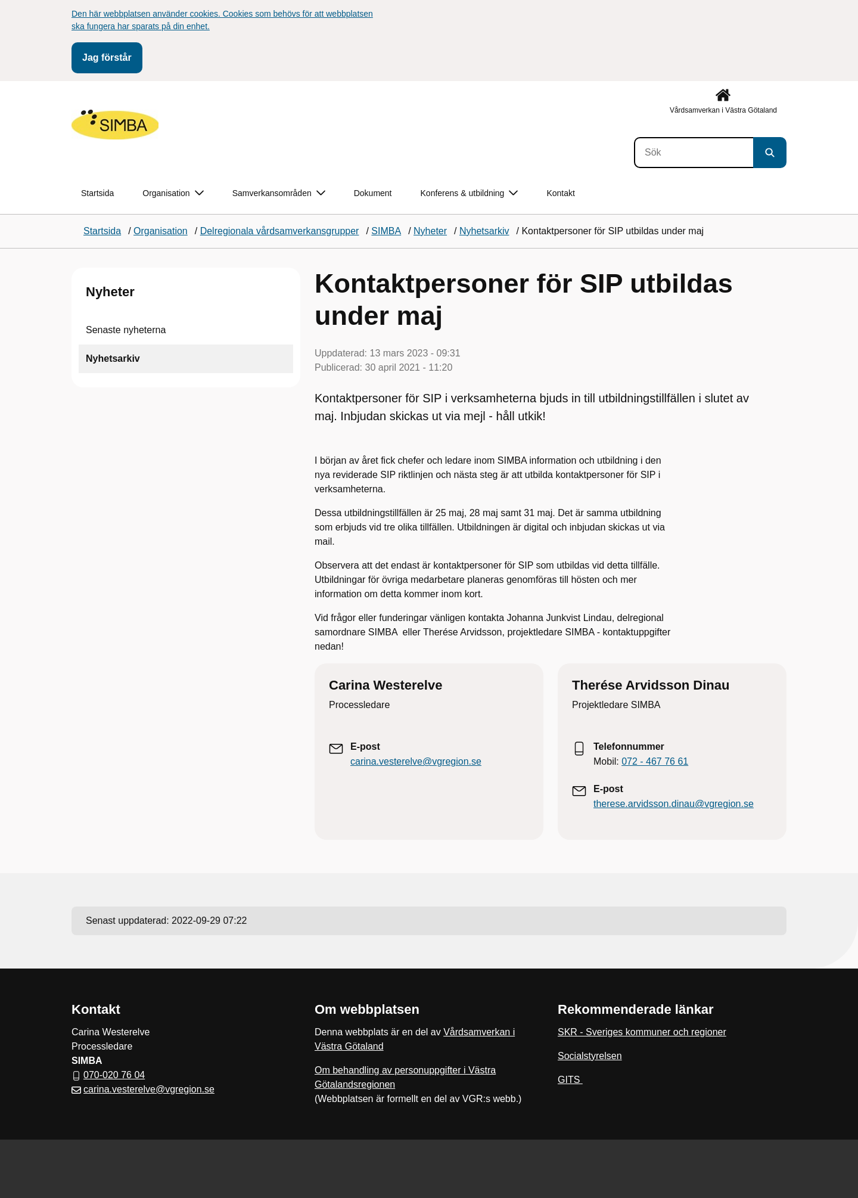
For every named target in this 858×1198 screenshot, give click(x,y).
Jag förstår (107, 57)
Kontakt (560, 193)
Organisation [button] (172, 193)
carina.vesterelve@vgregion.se (415, 761)
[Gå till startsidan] (115, 124)
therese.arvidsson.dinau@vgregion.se (673, 804)
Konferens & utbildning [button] (469, 193)
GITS (570, 1080)
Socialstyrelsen (590, 1056)
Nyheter (110, 291)
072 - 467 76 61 (654, 761)
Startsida (97, 193)
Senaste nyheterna (126, 330)
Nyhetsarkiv (113, 358)
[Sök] (693, 152)
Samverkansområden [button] (278, 193)
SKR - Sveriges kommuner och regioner (642, 1032)
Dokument (373, 193)
